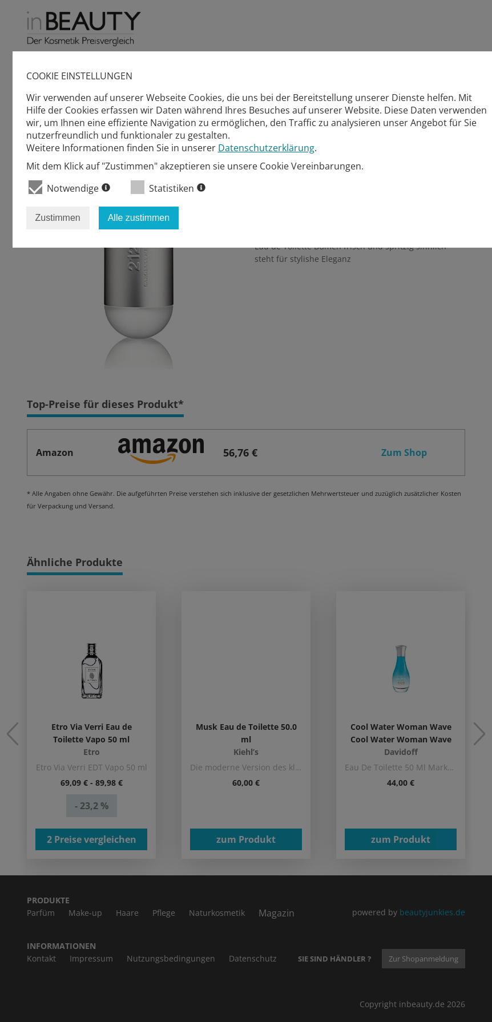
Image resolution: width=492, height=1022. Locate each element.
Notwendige (69, 187)
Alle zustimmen (139, 218)
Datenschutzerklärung (266, 148)
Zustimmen (57, 218)
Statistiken (168, 187)
